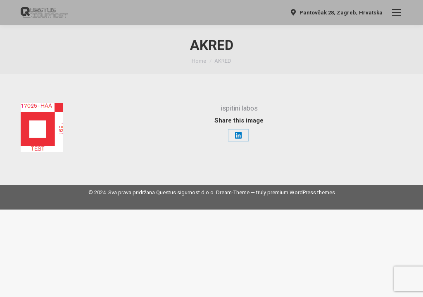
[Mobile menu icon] (396, 12)
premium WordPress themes (301, 192)
